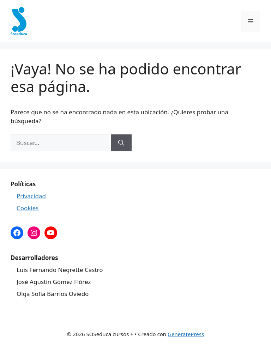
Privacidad (31, 196)
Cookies (28, 208)
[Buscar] (121, 142)
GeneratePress (186, 334)
